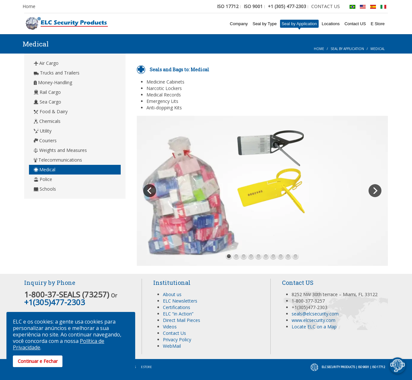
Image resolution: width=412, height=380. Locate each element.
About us (172, 294)
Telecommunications (58, 160)
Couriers (45, 140)
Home (29, 6)
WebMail (172, 346)
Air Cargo (46, 63)
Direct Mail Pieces (181, 320)
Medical (44, 169)
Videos (170, 327)
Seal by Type (265, 23)
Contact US (355, 23)
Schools (45, 189)
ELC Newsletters (180, 301)
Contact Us (174, 333)
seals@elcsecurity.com (315, 314)
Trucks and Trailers (57, 73)
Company (239, 23)
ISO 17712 (228, 6)
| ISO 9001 (362, 367)
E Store (378, 23)
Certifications (176, 307)
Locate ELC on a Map (314, 327)
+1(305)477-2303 (54, 302)
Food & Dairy (51, 111)
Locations (331, 23)
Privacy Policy (177, 339)
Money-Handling (53, 82)
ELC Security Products (338, 367)
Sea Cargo (47, 102)
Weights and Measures (60, 150)
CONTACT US (325, 6)
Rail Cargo (47, 92)
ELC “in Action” (178, 314)
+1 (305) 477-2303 (287, 6)
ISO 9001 (253, 6)
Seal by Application (299, 23)
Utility (43, 131)
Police (43, 179)
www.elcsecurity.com (313, 320)
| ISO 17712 (377, 367)
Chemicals (47, 121)
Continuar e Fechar (38, 361)
